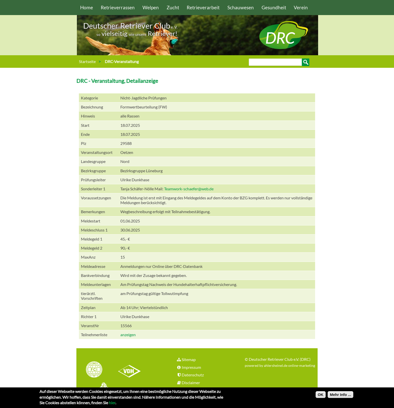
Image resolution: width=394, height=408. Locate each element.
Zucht (173, 7)
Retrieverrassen (118, 7)
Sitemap (186, 359)
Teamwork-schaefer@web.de (189, 188)
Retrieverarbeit (203, 7)
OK (321, 396)
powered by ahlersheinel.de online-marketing (280, 365)
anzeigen (128, 334)
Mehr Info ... (340, 396)
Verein (301, 7)
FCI (98, 370)
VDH (130, 370)
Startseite (87, 61)
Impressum (188, 367)
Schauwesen (240, 7)
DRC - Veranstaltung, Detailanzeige (117, 81)
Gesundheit (274, 7)
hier (112, 403)
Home (86, 7)
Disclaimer (188, 382)
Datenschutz (190, 374)
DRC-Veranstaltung (122, 61)
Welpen (150, 7)
